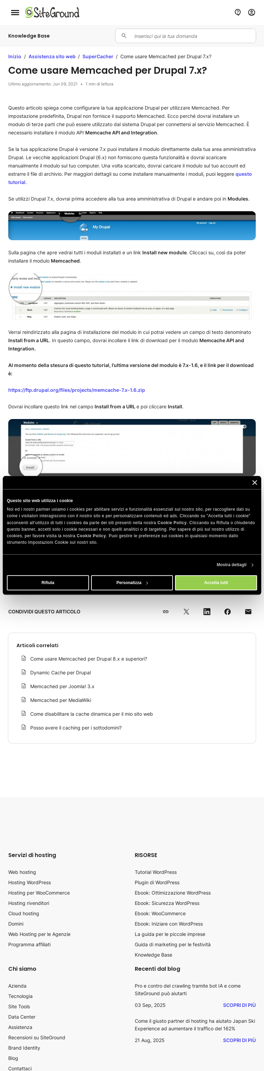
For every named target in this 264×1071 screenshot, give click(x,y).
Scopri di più (239, 1005)
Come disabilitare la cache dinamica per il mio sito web (91, 714)
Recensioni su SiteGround (36, 1037)
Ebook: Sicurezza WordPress (167, 903)
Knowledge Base (153, 955)
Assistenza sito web (53, 56)
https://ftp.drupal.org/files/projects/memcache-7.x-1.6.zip (76, 390)
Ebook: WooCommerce (160, 913)
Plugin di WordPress (157, 882)
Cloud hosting (23, 913)
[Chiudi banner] (254, 482)
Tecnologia (20, 996)
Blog (13, 1058)
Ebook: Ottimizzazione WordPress (173, 893)
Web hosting (22, 872)
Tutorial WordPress (156, 872)
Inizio (14, 56)
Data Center (21, 1017)
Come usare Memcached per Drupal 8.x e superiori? (88, 659)
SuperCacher (98, 56)
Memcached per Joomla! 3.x (62, 686)
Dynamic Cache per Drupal (60, 672)
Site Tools (19, 1006)
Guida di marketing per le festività (173, 944)
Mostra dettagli (231, 565)
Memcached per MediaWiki (60, 700)
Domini (15, 924)
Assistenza (20, 1027)
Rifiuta (48, 583)
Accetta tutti (216, 583)
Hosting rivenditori (28, 903)
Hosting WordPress (29, 882)
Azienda (17, 986)
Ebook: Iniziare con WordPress (169, 924)
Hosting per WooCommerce (39, 893)
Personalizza (132, 583)
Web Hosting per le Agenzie (39, 934)
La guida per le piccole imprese (170, 934)
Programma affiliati (29, 944)
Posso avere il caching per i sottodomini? (76, 728)
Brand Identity (24, 1048)
